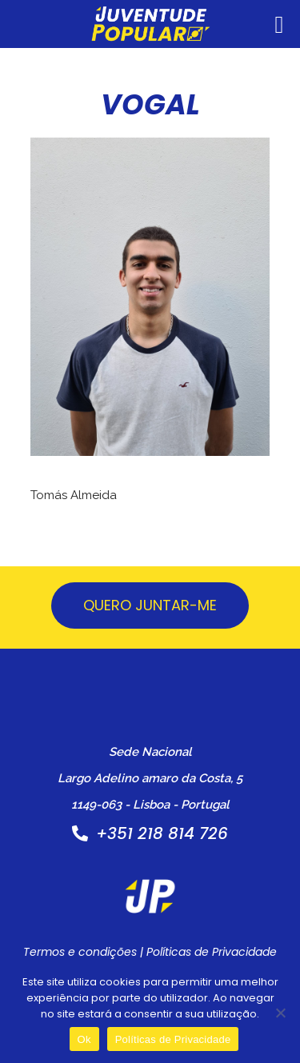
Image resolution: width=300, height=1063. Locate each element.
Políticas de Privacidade (211, 952)
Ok (84, 1039)
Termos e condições (80, 952)
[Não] (280, 1013)
